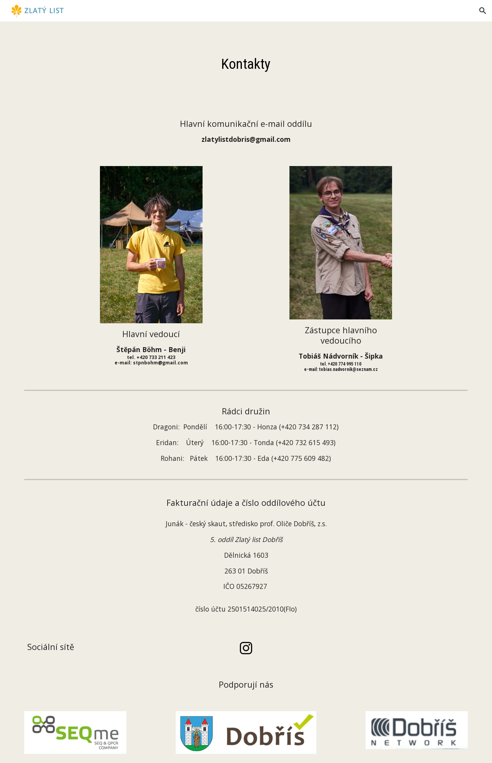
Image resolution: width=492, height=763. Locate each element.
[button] (483, 11)
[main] (246, 63)
